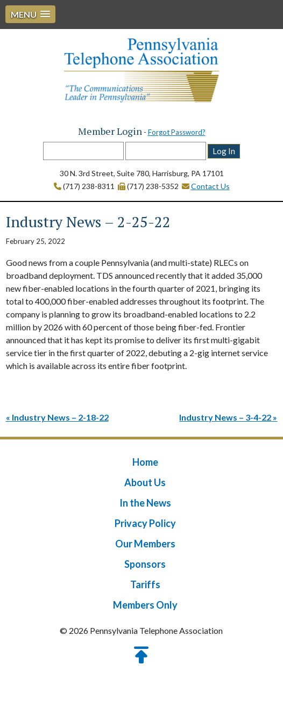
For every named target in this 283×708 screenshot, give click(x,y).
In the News (145, 503)
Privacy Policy (145, 523)
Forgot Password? (177, 132)
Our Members (145, 544)
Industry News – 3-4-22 (225, 417)
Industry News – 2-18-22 (60, 417)
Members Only (145, 605)
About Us (145, 482)
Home (145, 462)
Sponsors (145, 564)
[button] (30, 14)
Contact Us (210, 186)
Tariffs (145, 584)
